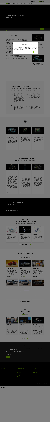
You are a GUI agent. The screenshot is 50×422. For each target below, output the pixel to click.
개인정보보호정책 (34, 46)
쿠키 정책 (15, 47)
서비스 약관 (35, 47)
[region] (25, 48)
